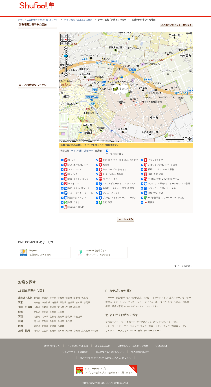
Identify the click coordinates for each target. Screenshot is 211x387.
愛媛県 (53, 326)
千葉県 (63, 302)
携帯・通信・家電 (114, 306)
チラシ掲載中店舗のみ (82, 150)
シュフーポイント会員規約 (75, 351)
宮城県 (61, 298)
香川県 (45, 326)
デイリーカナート (152, 330)
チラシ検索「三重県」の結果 (78, 19)
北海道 (37, 298)
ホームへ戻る (126, 219)
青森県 (45, 298)
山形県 (76, 298)
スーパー (110, 297)
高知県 (61, 326)
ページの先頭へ (183, 266)
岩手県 (53, 298)
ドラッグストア (160, 297)
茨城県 (71, 302)
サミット (110, 330)
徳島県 (37, 326)
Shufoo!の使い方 (52, 346)
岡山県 (37, 321)
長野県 (45, 307)
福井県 (76, 307)
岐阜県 (53, 312)
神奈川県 (46, 302)
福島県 (84, 298)
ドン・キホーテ (127, 322)
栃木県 (79, 302)
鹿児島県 (85, 330)
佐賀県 (45, 330)
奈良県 (68, 316)
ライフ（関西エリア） (151, 326)
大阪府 (37, 316)
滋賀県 (61, 316)
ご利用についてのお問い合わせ (133, 346)
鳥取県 (53, 321)
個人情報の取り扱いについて (110, 351)
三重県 (61, 312)
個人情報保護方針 (140, 351)
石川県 (68, 307)
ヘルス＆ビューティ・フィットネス (141, 306)
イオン (175, 322)
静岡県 (45, 312)
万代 (126, 326)
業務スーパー (112, 322)
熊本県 (61, 330)
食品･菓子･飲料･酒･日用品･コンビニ (133, 297)
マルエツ (134, 326)
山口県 (68, 321)
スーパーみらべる (161, 322)
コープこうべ (122, 330)
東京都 (37, 302)
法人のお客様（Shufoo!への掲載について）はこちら (105, 357)
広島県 (45, 321)
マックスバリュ (144, 322)
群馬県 (86, 302)
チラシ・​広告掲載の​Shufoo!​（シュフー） (38, 19)
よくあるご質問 (102, 346)
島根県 (61, 321)
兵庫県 (45, 316)
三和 (140, 330)
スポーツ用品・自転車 (178, 302)
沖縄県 (94, 330)
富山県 (61, 307)
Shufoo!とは (161, 346)
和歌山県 (77, 316)
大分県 (68, 330)
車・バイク (160, 302)
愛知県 (37, 312)
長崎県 (53, 330)
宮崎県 (76, 330)
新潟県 (53, 307)
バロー (133, 330)
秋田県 (68, 298)
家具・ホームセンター (180, 297)
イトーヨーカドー (114, 326)
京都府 (53, 316)
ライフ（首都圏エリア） (175, 326)
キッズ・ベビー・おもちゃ (141, 302)
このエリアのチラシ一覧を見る (176, 25)
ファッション (119, 302)
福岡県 (37, 330)
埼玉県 (55, 302)
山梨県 (37, 307)
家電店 (109, 302)
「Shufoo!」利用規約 (77, 346)
